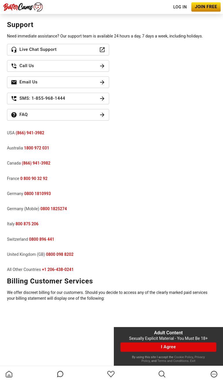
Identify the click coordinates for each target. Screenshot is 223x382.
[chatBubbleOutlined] (60, 374)
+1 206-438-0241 (57, 269)
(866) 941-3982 (30, 133)
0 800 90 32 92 (34, 178)
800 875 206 (27, 224)
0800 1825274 (53, 208)
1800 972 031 (36, 148)
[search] (162, 374)
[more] (214, 374)
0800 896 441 (41, 239)
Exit (192, 361)
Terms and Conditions (172, 361)
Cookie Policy (183, 357)
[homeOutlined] (9, 374)
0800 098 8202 (59, 254)
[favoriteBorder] (111, 374)
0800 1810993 (37, 193)
